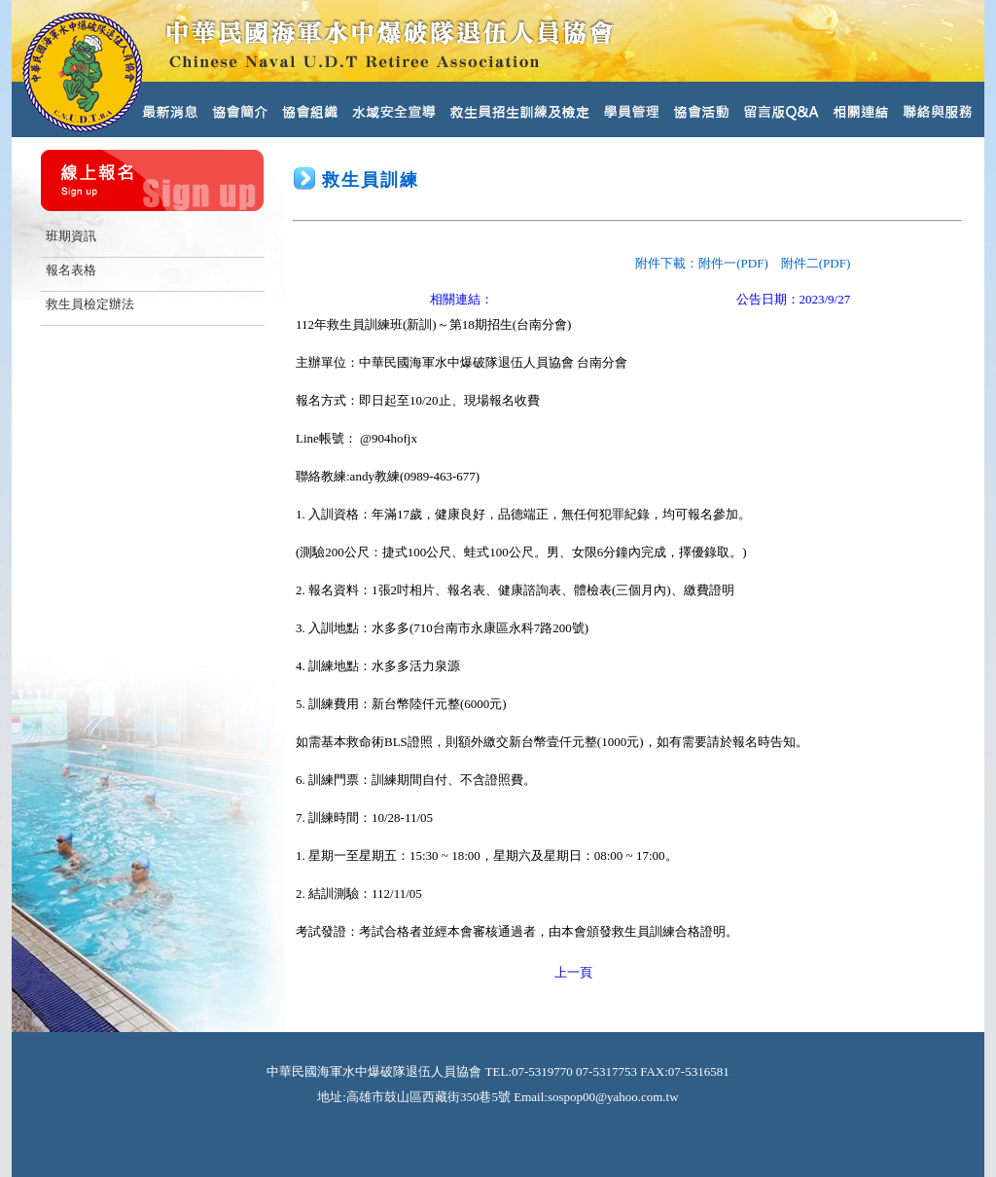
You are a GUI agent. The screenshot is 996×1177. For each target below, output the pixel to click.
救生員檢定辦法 (90, 304)
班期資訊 (71, 236)
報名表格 (71, 270)
